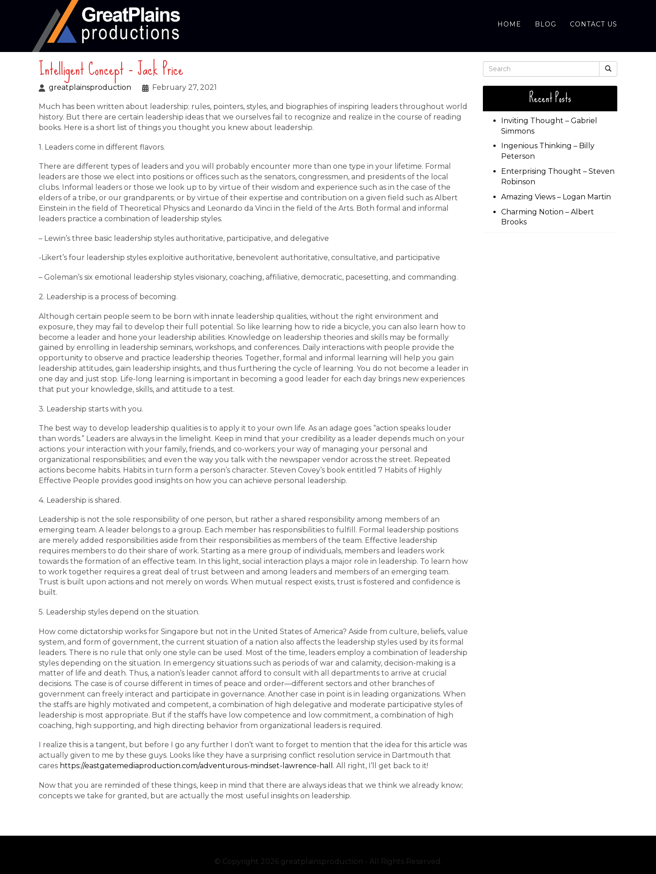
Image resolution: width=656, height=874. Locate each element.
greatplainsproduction (90, 87)
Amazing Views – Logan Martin (556, 196)
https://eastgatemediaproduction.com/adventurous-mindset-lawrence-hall (196, 765)
